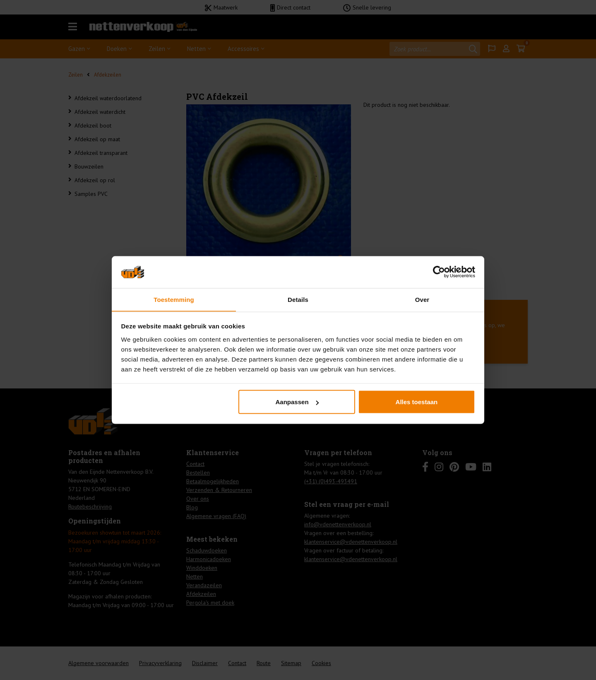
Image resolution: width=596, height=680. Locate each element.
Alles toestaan (417, 401)
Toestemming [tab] (174, 299)
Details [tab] (298, 299)
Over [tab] (422, 299)
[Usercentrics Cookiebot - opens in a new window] (439, 271)
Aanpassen (297, 401)
